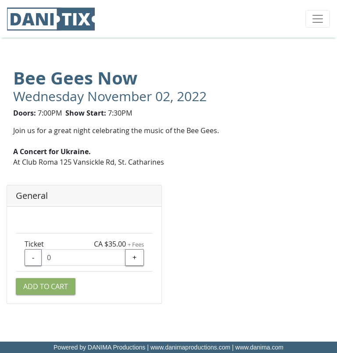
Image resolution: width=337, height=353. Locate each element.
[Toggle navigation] (317, 19)
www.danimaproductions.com (190, 347)
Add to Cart (45, 286)
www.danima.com (259, 347)
